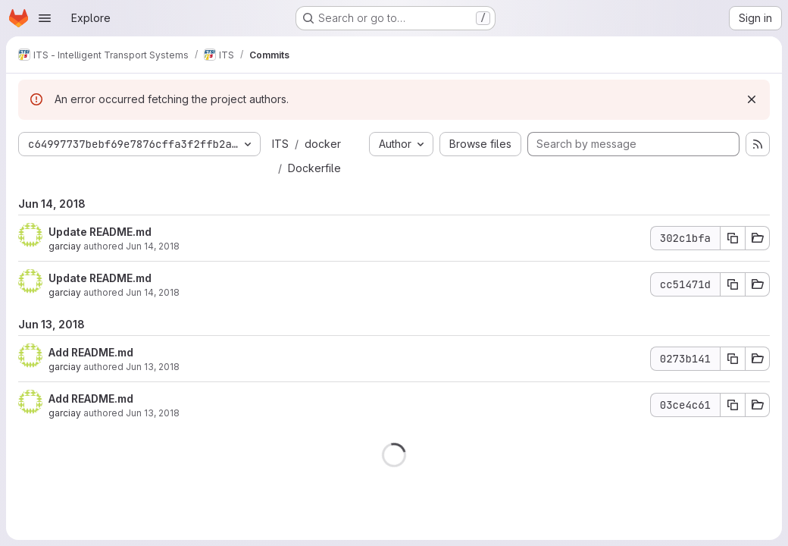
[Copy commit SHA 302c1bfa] (733, 238)
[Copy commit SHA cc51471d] (733, 284)
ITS (280, 143)
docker (323, 143)
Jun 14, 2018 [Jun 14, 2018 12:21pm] (153, 246)
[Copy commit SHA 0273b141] (733, 359)
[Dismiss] (752, 99)
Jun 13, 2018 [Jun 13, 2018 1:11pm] (153, 366)
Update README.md (100, 231)
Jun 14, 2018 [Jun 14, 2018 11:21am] (153, 292)
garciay (64, 246)
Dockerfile (314, 168)
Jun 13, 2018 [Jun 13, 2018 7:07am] (153, 413)
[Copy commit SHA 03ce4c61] (733, 405)
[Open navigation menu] (45, 18)
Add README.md (90, 352)
